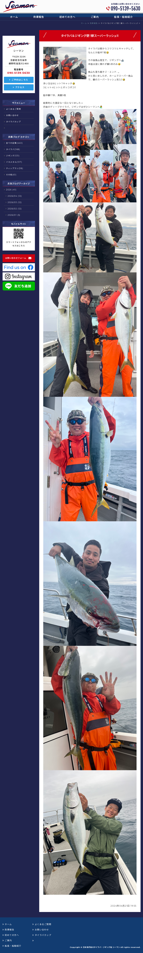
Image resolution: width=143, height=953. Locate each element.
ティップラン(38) (14, 168)
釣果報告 (38, 17)
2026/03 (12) (15, 202)
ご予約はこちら (20, 80)
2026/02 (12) (15, 208)
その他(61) (11, 174)
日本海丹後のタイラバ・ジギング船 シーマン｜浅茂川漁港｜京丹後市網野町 (20, 6)
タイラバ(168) (13, 149)
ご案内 (95, 17)
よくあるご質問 (13, 109)
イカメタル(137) (14, 162)
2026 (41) (11, 189)
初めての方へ (67, 17)
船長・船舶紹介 (123, 17)
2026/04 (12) (15, 196)
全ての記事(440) (14, 143)
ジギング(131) (12, 155)
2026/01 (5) (14, 215)
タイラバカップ (13, 121)
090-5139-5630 (18, 72)
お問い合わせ (12, 115)
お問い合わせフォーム (15, 258)
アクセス (20, 87)
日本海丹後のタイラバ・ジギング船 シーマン (101, 947)
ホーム (14, 17)
